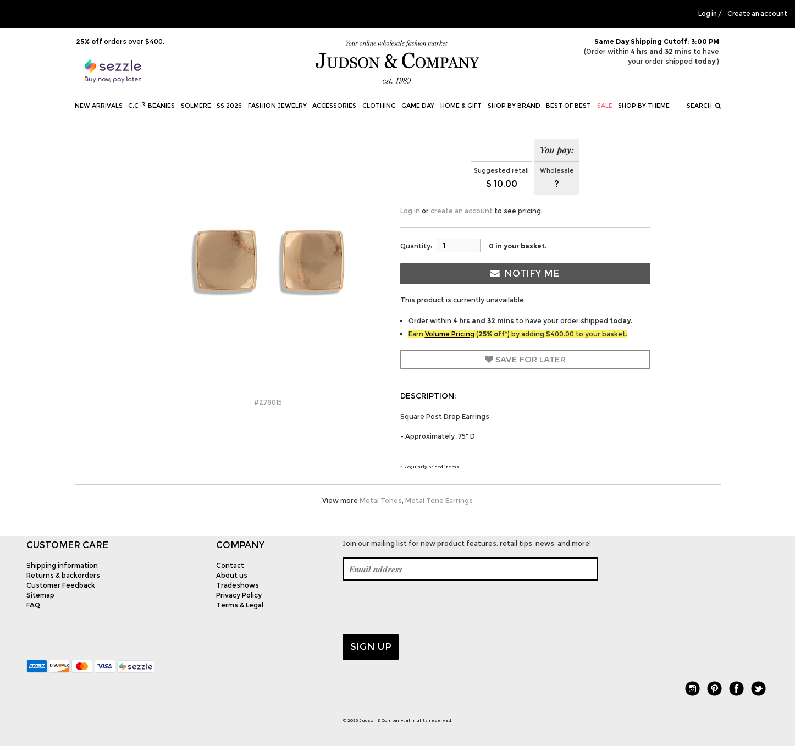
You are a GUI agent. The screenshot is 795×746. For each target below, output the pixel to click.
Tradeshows (237, 585)
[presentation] (426, 607)
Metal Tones (381, 500)
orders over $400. (120, 41)
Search (704, 105)
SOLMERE (196, 105)
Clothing (379, 105)
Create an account (757, 14)
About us (231, 575)
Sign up (370, 646)
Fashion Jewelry (277, 105)
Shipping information (62, 565)
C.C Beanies (151, 105)
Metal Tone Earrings (439, 500)
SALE (604, 105)
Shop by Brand (514, 105)
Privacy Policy (239, 595)
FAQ (33, 605)
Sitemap (40, 595)
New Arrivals (99, 105)
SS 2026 (229, 105)
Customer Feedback (60, 585)
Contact (230, 565)
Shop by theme (644, 105)
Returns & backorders (63, 575)
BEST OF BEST (568, 105)
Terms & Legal (239, 605)
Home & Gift (461, 105)
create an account (461, 211)
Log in (707, 14)
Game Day (417, 105)
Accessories (334, 105)
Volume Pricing (449, 334)
